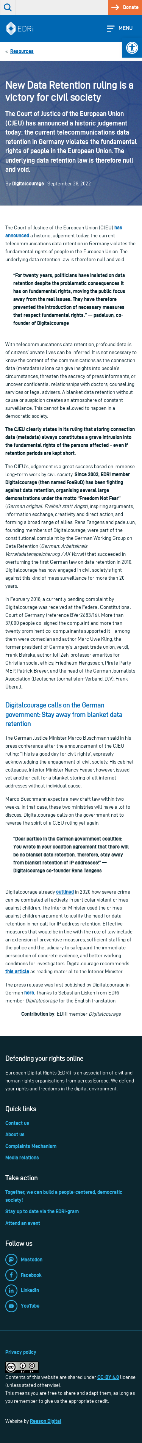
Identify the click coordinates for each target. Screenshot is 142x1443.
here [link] (29, 993)
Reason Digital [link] (45, 1421)
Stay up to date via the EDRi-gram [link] (42, 1211)
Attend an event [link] (22, 1223)
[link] (132, 48)
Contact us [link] (17, 1123)
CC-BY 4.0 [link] (108, 1377)
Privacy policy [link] (20, 1352)
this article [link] (17, 971)
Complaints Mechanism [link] (30, 1146)
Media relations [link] (22, 1157)
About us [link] (15, 1134)
